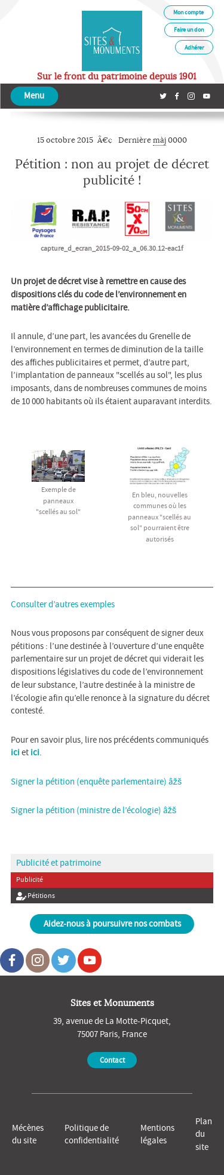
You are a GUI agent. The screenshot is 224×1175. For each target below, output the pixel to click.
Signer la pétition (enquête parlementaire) (89, 781)
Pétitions (36, 895)
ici (15, 752)
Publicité (29, 879)
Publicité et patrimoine (58, 862)
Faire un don (189, 29)
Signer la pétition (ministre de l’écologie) (86, 810)
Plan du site (203, 1134)
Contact (112, 1060)
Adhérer (194, 47)
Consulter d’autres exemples (63, 604)
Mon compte (188, 12)
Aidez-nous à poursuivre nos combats (112, 923)
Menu (34, 95)
